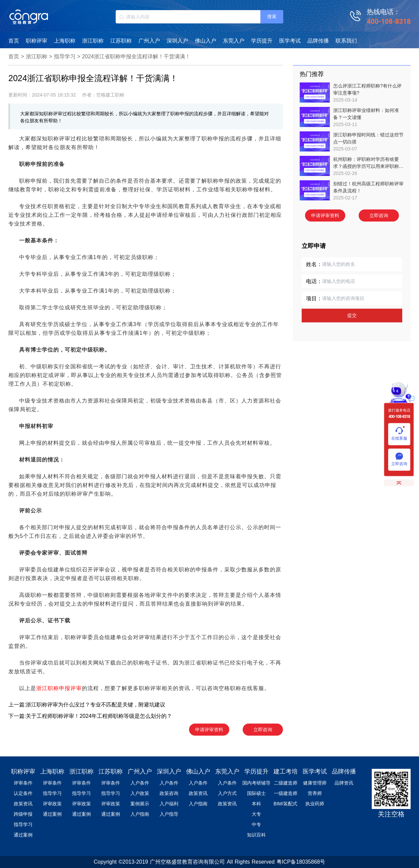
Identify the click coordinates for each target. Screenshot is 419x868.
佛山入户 (205, 41)
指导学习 (64, 56)
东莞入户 (233, 41)
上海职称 (64, 41)
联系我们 (346, 41)
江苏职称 (121, 41)
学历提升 (262, 41)
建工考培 (286, 771)
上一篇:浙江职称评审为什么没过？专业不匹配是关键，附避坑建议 (86, 704)
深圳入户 (177, 41)
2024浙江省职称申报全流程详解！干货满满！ (136, 56)
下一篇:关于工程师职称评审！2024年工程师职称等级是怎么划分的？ (90, 716)
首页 (13, 41)
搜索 (272, 16)
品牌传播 (318, 41)
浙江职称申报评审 (59, 688)
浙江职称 (93, 41)
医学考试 (290, 41)
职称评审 (36, 41)
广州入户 (149, 41)
